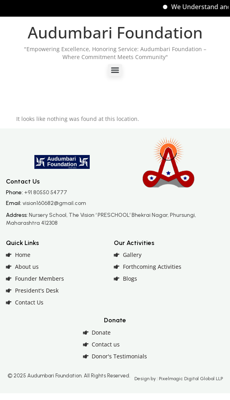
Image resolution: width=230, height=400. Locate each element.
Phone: (36, 192)
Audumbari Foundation (115, 32)
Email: (46, 203)
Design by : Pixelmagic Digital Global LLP (178, 378)
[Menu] (115, 70)
